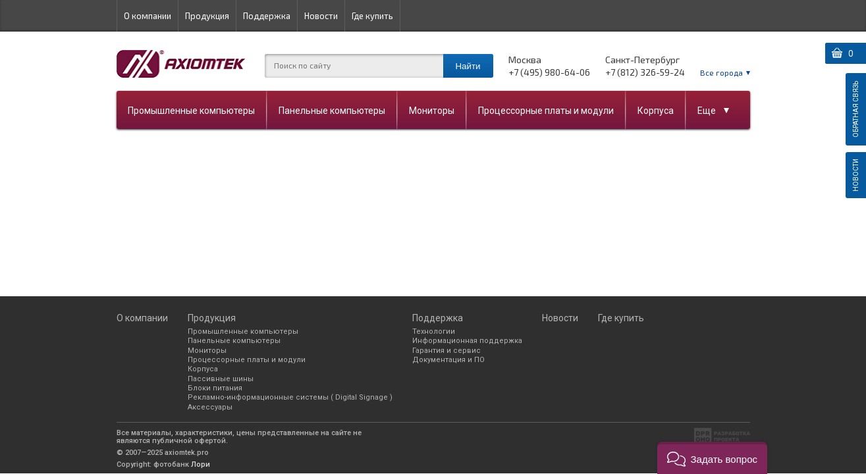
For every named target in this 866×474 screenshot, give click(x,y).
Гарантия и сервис (446, 350)
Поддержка (266, 16)
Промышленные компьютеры (191, 110)
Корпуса (655, 110)
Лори (200, 464)
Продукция (207, 16)
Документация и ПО (448, 360)
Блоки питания (215, 388)
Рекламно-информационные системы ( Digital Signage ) (290, 397)
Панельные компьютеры (332, 110)
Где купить (372, 16)
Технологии (433, 331)
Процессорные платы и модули (546, 110)
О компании (147, 16)
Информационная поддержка (467, 340)
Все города (721, 72)
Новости (321, 16)
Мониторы (431, 110)
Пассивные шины (221, 379)
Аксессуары (210, 407)
